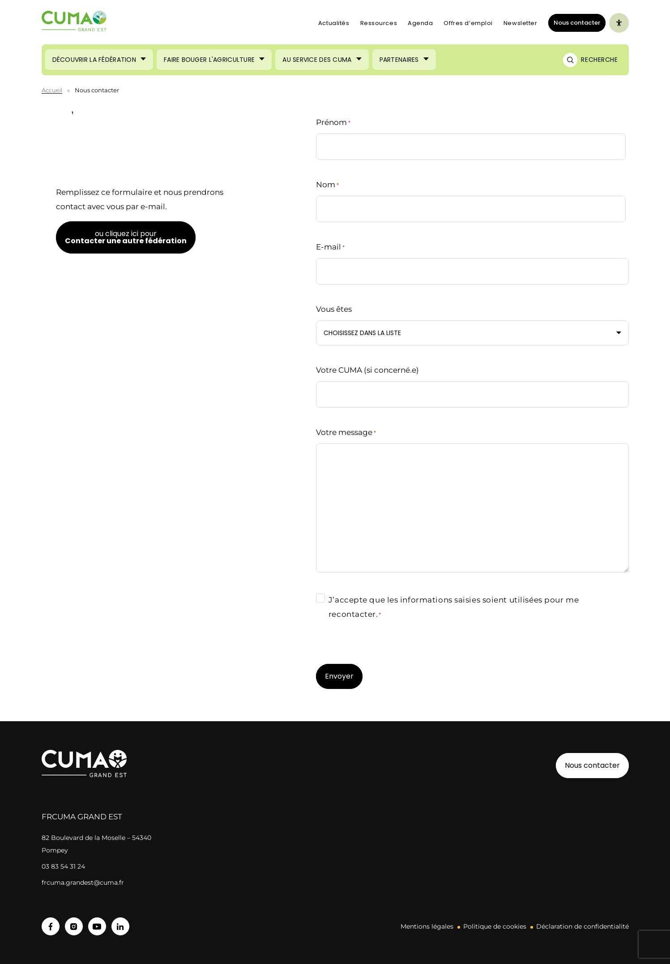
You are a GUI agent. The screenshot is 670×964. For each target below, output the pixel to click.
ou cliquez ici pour (126, 237)
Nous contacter (577, 22)
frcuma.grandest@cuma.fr (83, 882)
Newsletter (521, 23)
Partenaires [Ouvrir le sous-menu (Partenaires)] (399, 59)
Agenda (420, 23)
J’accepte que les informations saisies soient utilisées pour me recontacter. (454, 607)
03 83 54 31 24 (63, 866)
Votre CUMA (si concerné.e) (367, 370)
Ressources (378, 23)
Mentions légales (427, 926)
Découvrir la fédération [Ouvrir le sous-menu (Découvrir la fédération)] (94, 59)
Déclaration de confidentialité (582, 926)
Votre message (346, 432)
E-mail (330, 247)
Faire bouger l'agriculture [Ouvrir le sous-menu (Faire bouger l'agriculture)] (209, 59)
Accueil (52, 90)
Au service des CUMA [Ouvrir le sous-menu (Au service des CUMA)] (316, 59)
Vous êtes (334, 309)
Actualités (334, 23)
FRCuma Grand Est (82, 816)
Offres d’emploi (468, 23)
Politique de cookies (494, 926)
